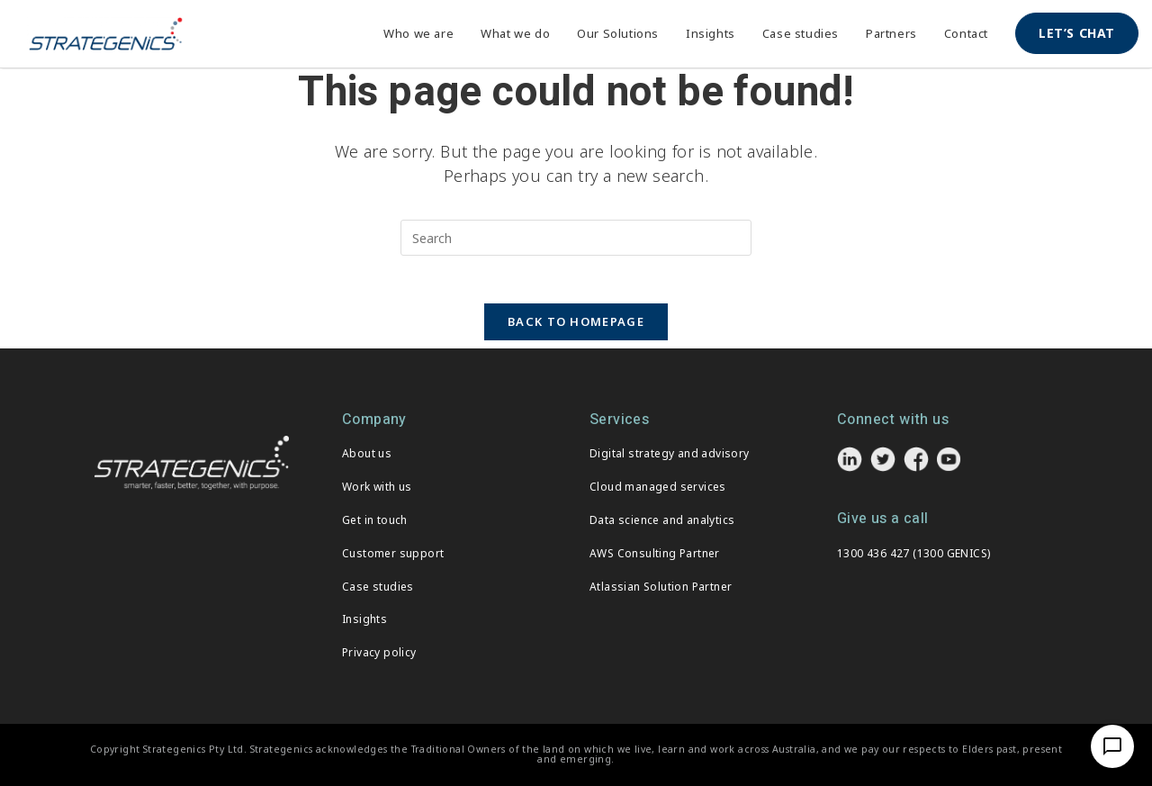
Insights (364, 619)
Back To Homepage (576, 329)
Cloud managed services (658, 486)
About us (367, 453)
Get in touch (375, 520)
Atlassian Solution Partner (661, 586)
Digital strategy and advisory (670, 453)
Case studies (378, 586)
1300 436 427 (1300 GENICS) (913, 553)
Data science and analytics (662, 520)
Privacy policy (379, 652)
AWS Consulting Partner (655, 553)
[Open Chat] (1112, 746)
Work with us (377, 486)
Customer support (393, 553)
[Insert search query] (576, 238)
